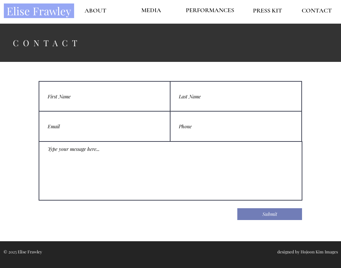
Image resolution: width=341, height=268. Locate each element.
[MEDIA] (151, 10)
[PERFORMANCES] (210, 10)
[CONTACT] (317, 10)
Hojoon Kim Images (319, 251)
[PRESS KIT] (267, 10)
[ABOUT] (95, 10)
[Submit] (269, 214)
